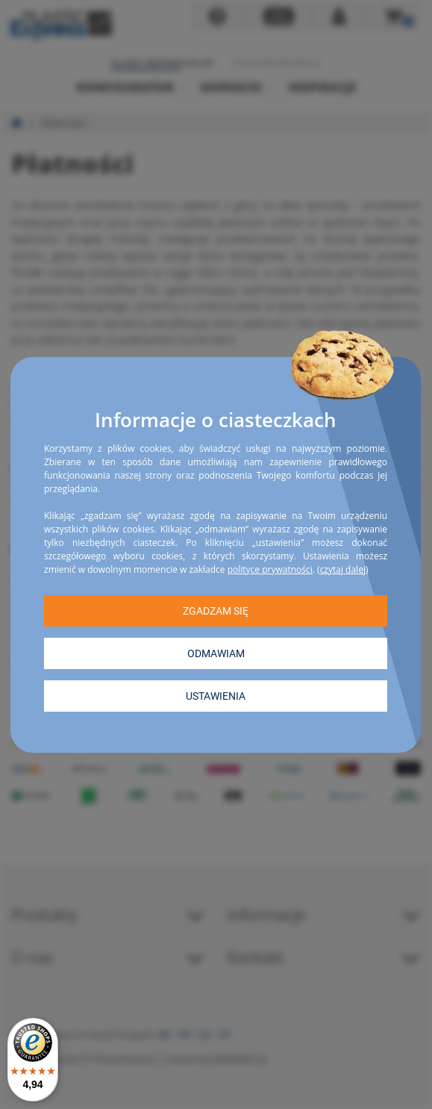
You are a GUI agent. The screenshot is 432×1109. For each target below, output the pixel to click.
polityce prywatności (270, 568)
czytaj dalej (343, 568)
